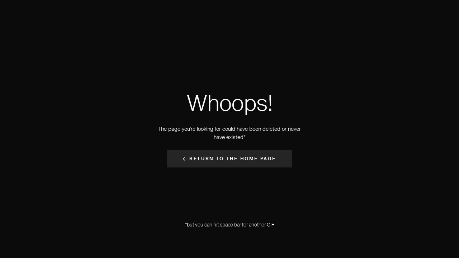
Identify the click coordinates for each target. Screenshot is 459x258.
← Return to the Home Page (229, 159)
